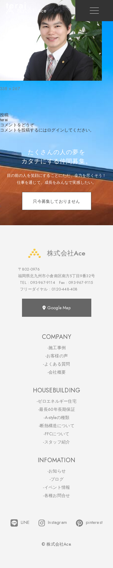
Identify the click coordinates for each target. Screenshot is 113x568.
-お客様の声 (56, 356)
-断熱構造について (56, 426)
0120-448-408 (64, 289)
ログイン (55, 130)
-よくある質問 (56, 364)
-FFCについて (56, 434)
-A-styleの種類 (56, 417)
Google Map (56, 308)
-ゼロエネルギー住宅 (56, 401)
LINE (20, 523)
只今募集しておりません (56, 201)
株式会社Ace (56, 253)
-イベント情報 (56, 487)
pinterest (89, 523)
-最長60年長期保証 (56, 409)
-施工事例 (56, 348)
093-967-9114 (42, 282)
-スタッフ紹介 (56, 442)
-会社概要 (56, 372)
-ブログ (56, 479)
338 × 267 (10, 89)
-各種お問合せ (56, 495)
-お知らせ (56, 471)
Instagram (53, 523)
